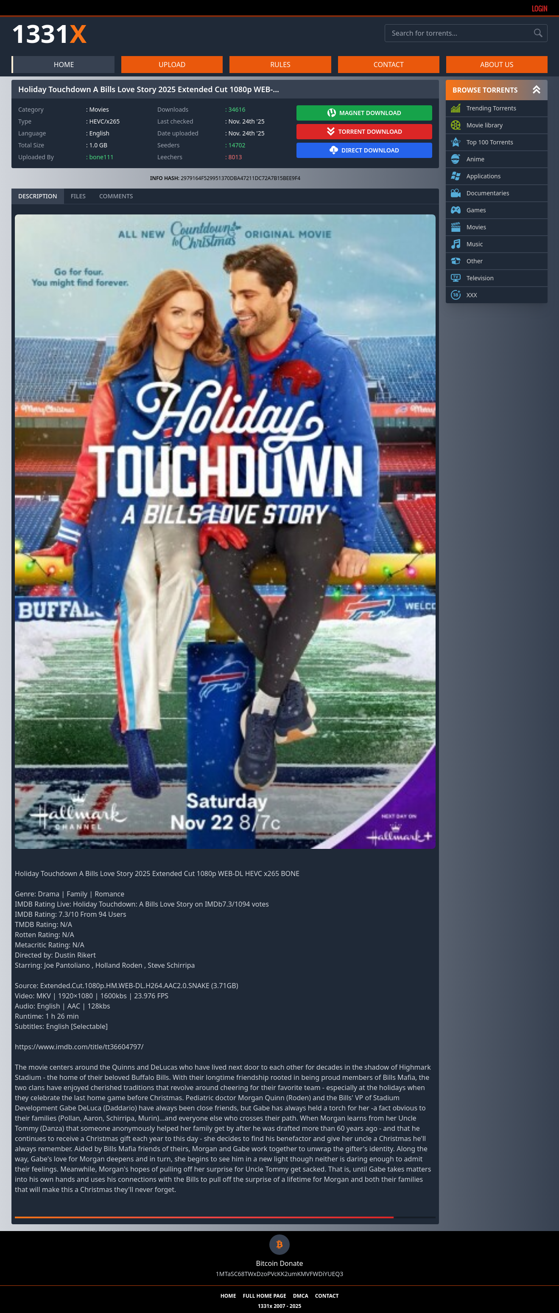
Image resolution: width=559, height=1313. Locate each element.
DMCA (300, 1296)
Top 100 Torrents (490, 140)
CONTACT (389, 64)
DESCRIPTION (37, 196)
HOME (64, 64)
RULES (280, 64)
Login (540, 8)
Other (475, 259)
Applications (483, 174)
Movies (476, 225)
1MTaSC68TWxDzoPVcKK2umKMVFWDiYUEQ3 (279, 1274)
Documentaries (488, 191)
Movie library (485, 123)
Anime (475, 157)
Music (475, 242)
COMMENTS (116, 196)
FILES (78, 196)
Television (480, 276)
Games (476, 208)
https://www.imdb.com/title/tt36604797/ (79, 1046)
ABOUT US (496, 64)
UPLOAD (172, 64)
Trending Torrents (491, 106)
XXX (472, 293)
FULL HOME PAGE (264, 1296)
